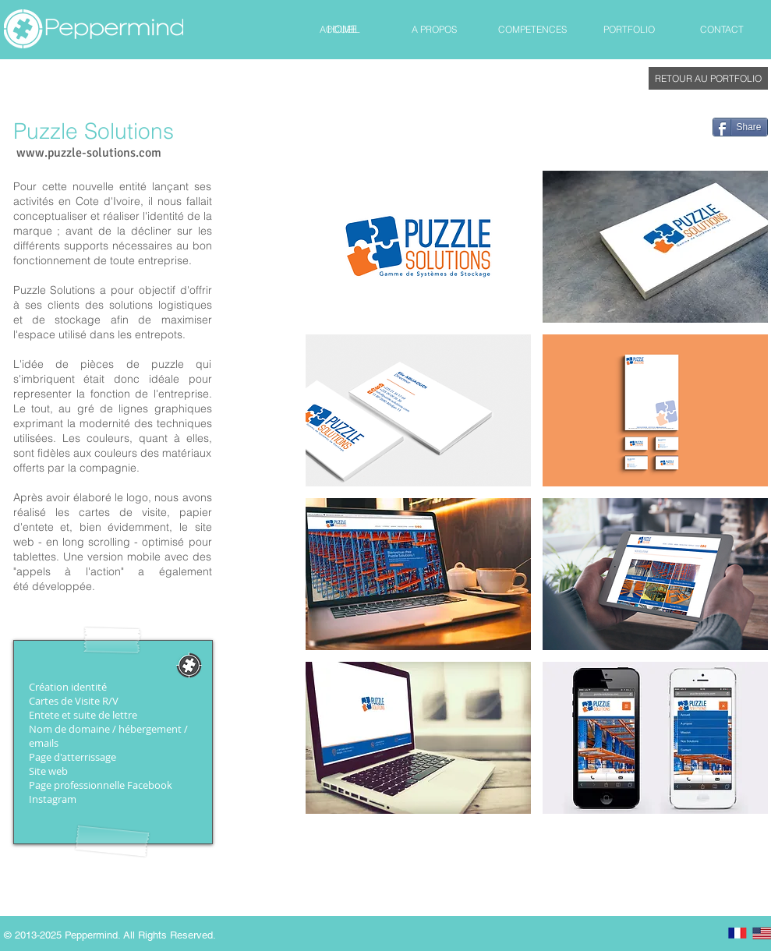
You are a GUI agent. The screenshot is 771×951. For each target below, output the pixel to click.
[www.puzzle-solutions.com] (88, 153)
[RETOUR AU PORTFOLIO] (708, 78)
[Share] (740, 127)
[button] (418, 247)
